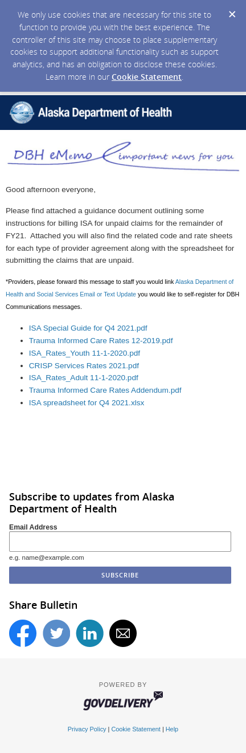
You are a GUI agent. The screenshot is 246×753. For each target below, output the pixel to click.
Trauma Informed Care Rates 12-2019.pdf (101, 340)
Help (172, 729)
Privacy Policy (87, 729)
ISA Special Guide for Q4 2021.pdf (88, 328)
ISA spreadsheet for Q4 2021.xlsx (87, 402)
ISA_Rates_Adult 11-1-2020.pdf (83, 377)
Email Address (33, 527)
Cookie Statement (147, 76)
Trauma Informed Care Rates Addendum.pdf (105, 390)
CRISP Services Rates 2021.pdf (84, 365)
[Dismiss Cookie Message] (232, 11)
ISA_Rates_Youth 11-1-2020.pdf (84, 353)
